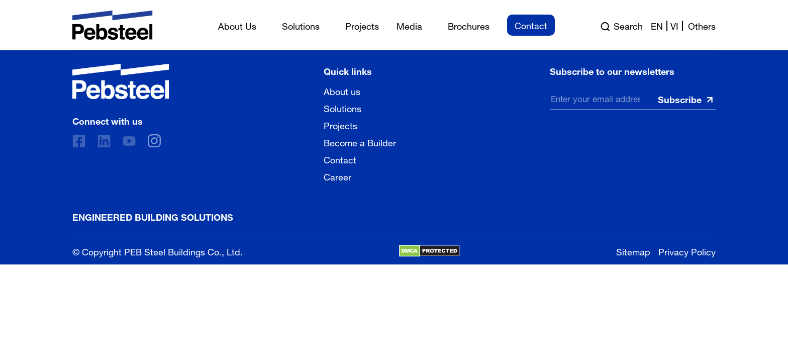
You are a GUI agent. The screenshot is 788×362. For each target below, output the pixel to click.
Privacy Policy (687, 250)
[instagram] (154, 140)
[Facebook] (78, 141)
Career (337, 176)
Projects (340, 125)
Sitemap (633, 250)
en (657, 25)
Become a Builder (360, 142)
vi (674, 25)
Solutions (342, 108)
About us (342, 90)
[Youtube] (129, 141)
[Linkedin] (104, 141)
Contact (340, 159)
